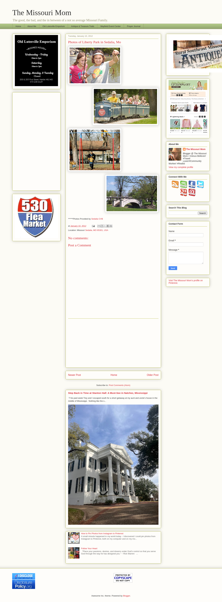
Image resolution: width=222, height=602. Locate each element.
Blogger (126, 596)
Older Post (152, 375)
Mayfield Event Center (110, 26)
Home (18, 26)
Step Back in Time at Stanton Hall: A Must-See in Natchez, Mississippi (108, 393)
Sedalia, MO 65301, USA (96, 230)
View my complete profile (181, 167)
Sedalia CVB (97, 219)
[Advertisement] (113, 343)
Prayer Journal (133, 26)
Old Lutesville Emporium (54, 26)
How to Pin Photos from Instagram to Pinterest (102, 533)
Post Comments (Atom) (119, 385)
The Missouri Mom (41, 12)
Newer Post (74, 375)
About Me (31, 26)
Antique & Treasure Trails (82, 26)
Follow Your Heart (89, 548)
